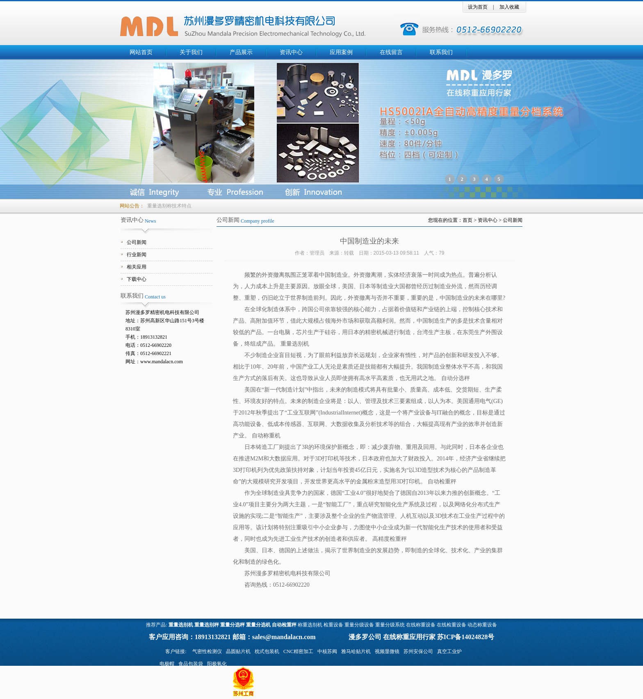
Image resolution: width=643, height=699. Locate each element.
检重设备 (333, 625)
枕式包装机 (267, 651)
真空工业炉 (449, 651)
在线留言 (391, 52)
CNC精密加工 (298, 651)
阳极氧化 (217, 664)
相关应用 (136, 267)
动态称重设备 (482, 625)
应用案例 (341, 52)
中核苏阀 (327, 651)
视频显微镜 (387, 651)
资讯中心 (291, 52)
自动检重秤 (284, 625)
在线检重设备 (451, 625)
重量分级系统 (390, 625)
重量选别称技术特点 (169, 206)
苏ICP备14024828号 (466, 636)
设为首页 (478, 7)
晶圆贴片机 (238, 651)
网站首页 (141, 52)
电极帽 (167, 664)
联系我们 (441, 52)
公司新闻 (136, 242)
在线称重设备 (421, 625)
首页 (467, 220)
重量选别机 (181, 625)
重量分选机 (258, 625)
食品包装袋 (190, 664)
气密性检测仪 (207, 651)
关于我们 (191, 52)
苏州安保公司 (418, 651)
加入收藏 (509, 7)
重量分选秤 (232, 625)
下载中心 (136, 279)
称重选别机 (310, 625)
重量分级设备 (359, 625)
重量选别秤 (206, 625)
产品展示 (241, 52)
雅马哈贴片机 (356, 651)
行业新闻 (136, 254)
